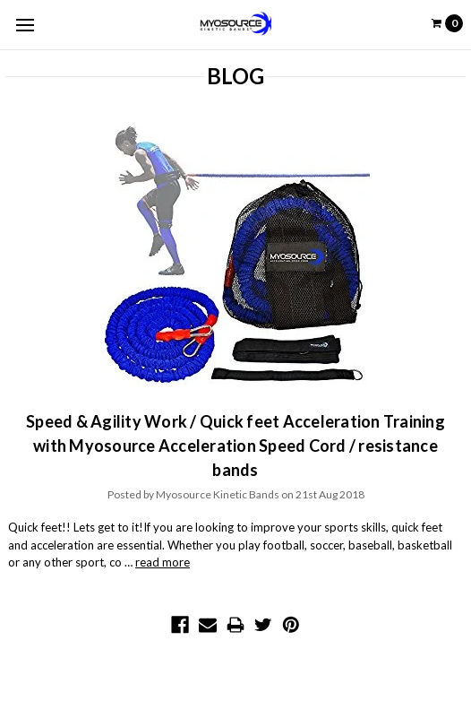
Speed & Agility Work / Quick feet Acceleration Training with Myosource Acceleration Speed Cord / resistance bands (235, 445)
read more (162, 562)
